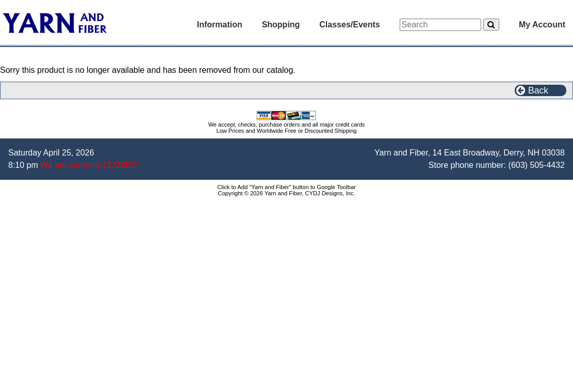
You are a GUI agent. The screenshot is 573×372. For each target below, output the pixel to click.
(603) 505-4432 (537, 165)
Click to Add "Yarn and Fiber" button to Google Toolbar (286, 187)
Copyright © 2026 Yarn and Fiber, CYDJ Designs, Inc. (286, 193)
